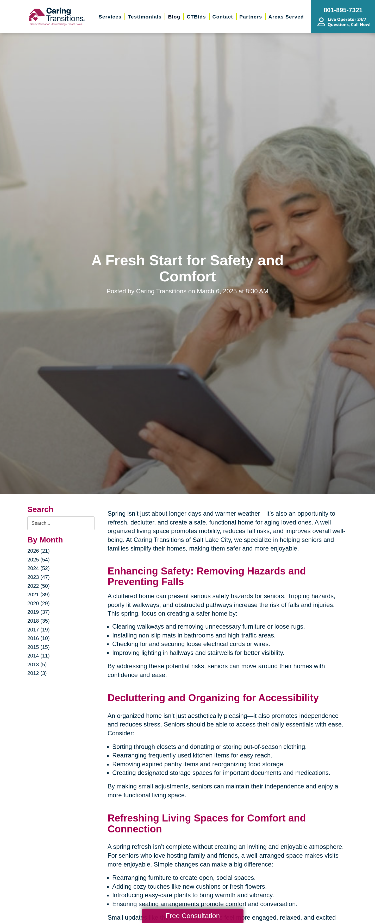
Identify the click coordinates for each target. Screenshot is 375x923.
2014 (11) (38, 656)
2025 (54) (38, 559)
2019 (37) (38, 612)
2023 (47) (38, 577)
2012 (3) (37, 673)
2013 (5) (37, 664)
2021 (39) (38, 594)
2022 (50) (38, 586)
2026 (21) (38, 551)
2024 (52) (38, 568)
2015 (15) (38, 647)
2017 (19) (38, 630)
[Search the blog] (61, 523)
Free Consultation (193, 916)
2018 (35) (38, 621)
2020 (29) (38, 603)
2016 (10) (38, 638)
